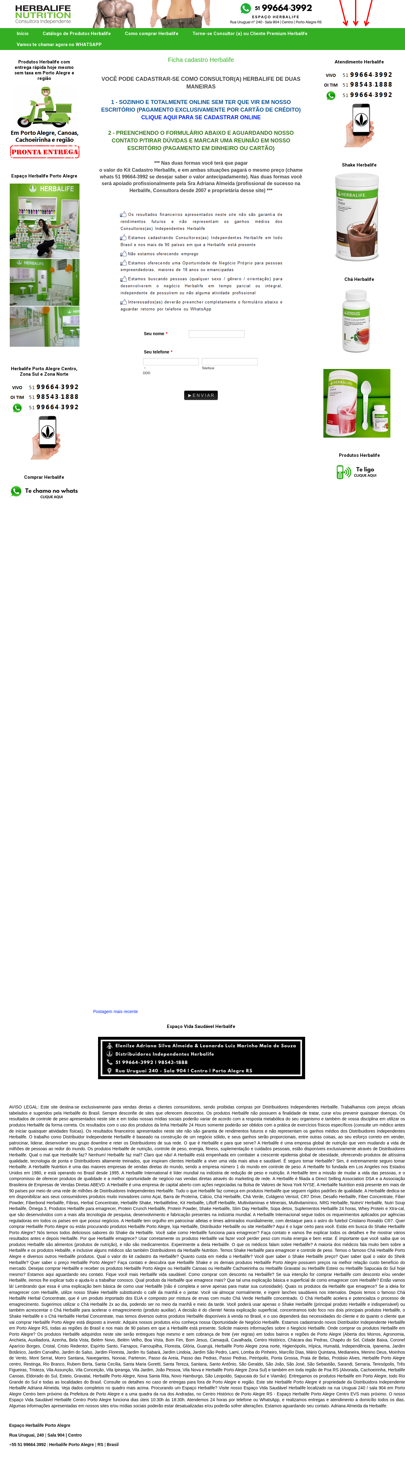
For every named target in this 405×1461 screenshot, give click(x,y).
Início (23, 33)
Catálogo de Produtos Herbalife (77, 33)
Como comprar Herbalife (151, 33)
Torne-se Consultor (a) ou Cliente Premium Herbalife (250, 33)
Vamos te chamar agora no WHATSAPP (59, 44)
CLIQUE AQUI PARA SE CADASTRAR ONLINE (201, 117)
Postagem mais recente (115, 1011)
